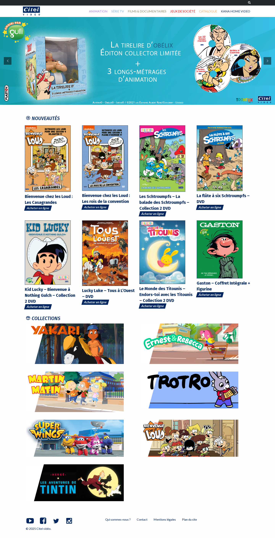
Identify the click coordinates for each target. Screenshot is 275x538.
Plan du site (189, 519)
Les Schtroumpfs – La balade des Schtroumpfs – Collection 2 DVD (164, 202)
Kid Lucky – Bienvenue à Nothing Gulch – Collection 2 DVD (50, 295)
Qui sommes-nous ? (118, 519)
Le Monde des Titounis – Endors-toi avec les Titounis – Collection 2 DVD (165, 294)
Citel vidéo (31, 10)
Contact (142, 519)
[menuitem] (98, 11)
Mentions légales (165, 519)
